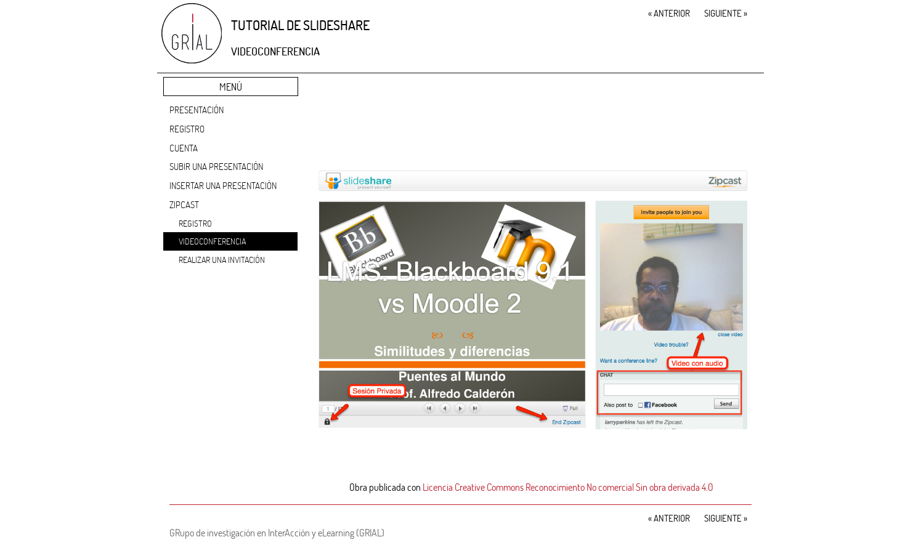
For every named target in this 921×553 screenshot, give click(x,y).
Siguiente (725, 13)
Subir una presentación (216, 166)
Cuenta (183, 148)
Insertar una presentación (223, 185)
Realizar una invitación (222, 259)
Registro (187, 129)
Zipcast (184, 204)
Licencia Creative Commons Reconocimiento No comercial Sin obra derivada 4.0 (568, 486)
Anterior (669, 13)
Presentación (196, 109)
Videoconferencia (212, 241)
